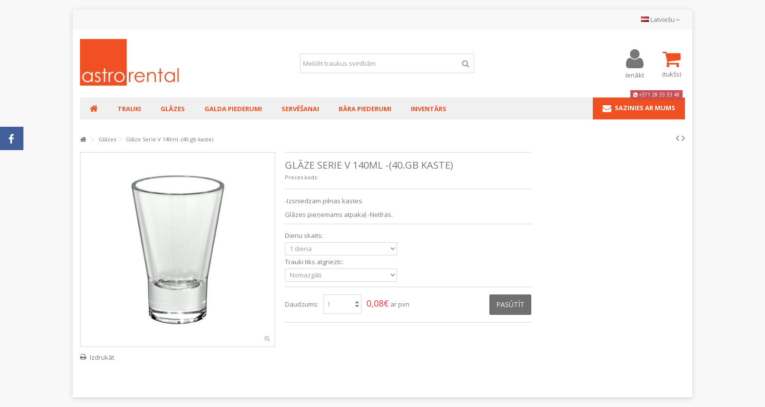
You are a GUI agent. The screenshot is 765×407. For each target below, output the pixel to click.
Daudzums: (302, 304)
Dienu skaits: (304, 236)
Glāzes (107, 139)
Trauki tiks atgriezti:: (315, 262)
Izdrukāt (102, 357)
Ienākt (634, 74)
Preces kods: (301, 177)
